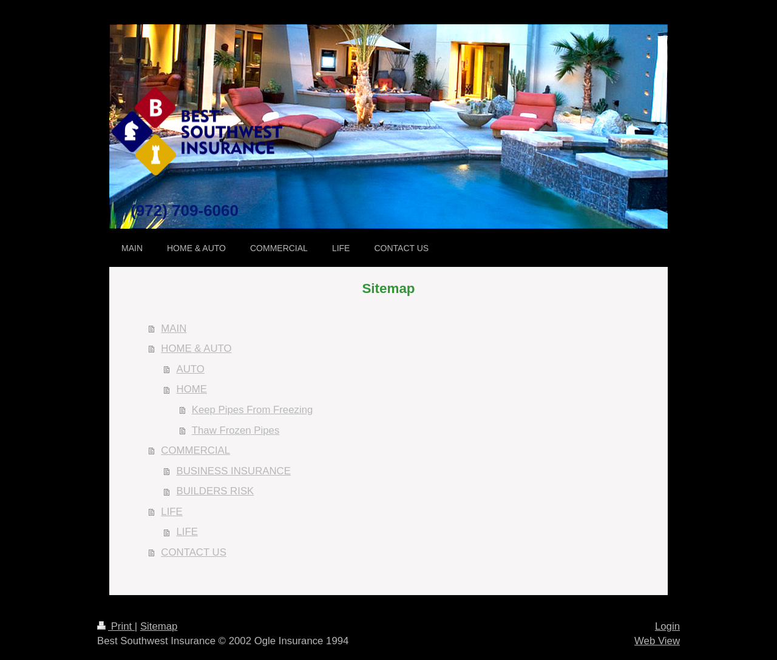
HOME (192, 389)
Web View (657, 641)
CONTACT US (193, 552)
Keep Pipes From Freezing (252, 410)
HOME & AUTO (196, 348)
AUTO (191, 369)
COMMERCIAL (195, 450)
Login (667, 626)
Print (116, 626)
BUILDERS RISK (215, 491)
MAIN (173, 328)
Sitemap (159, 626)
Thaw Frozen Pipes (236, 430)
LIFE (171, 511)
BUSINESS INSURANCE (234, 471)
